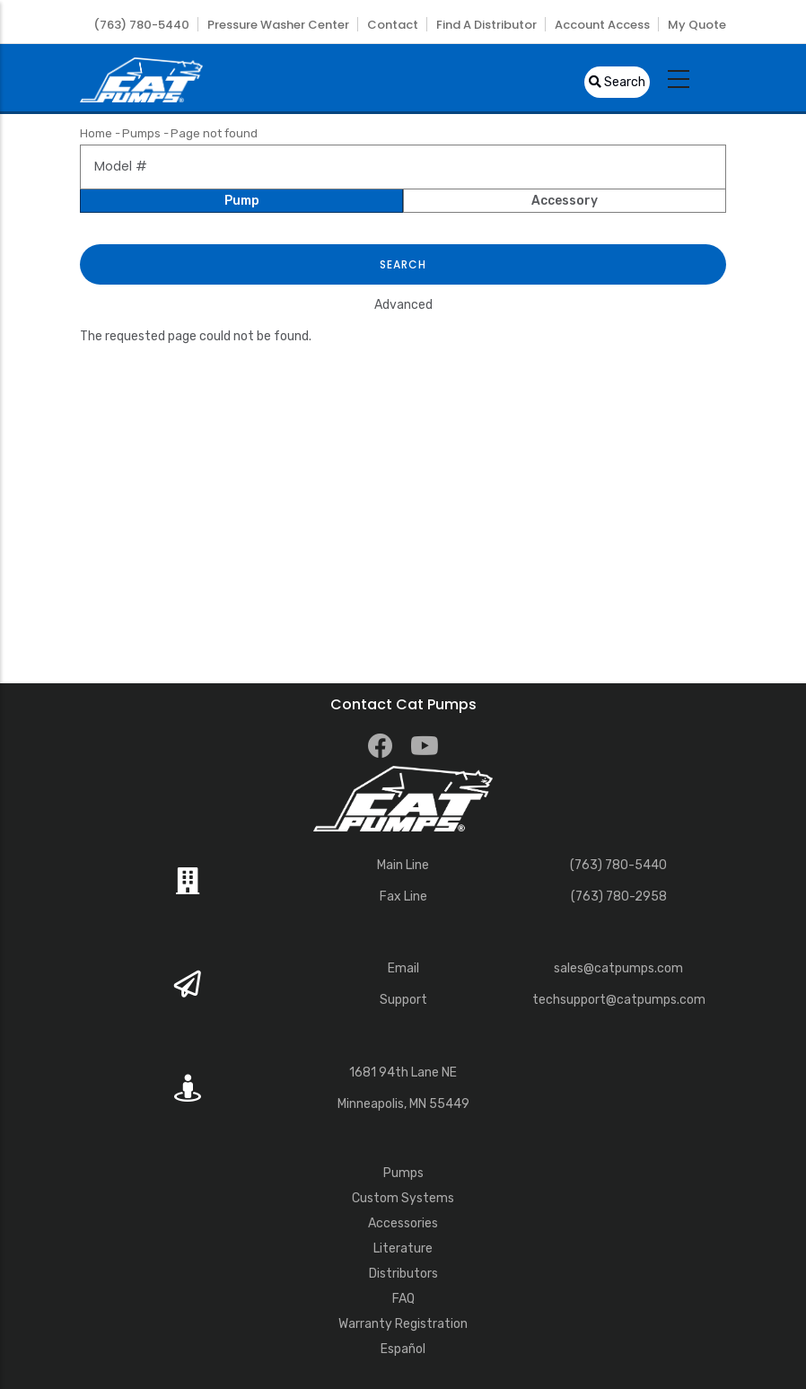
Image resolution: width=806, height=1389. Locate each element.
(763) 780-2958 (619, 896)
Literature (403, 1248)
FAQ (403, 1298)
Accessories (403, 1223)
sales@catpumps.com (618, 968)
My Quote (697, 24)
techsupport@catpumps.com (618, 999)
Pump (241, 200)
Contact (392, 24)
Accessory (564, 200)
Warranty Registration (403, 1324)
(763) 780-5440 (141, 24)
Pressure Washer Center (278, 24)
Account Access (602, 24)
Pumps (141, 133)
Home (96, 133)
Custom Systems (403, 1198)
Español (403, 1349)
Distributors (403, 1273)
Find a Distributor (486, 24)
